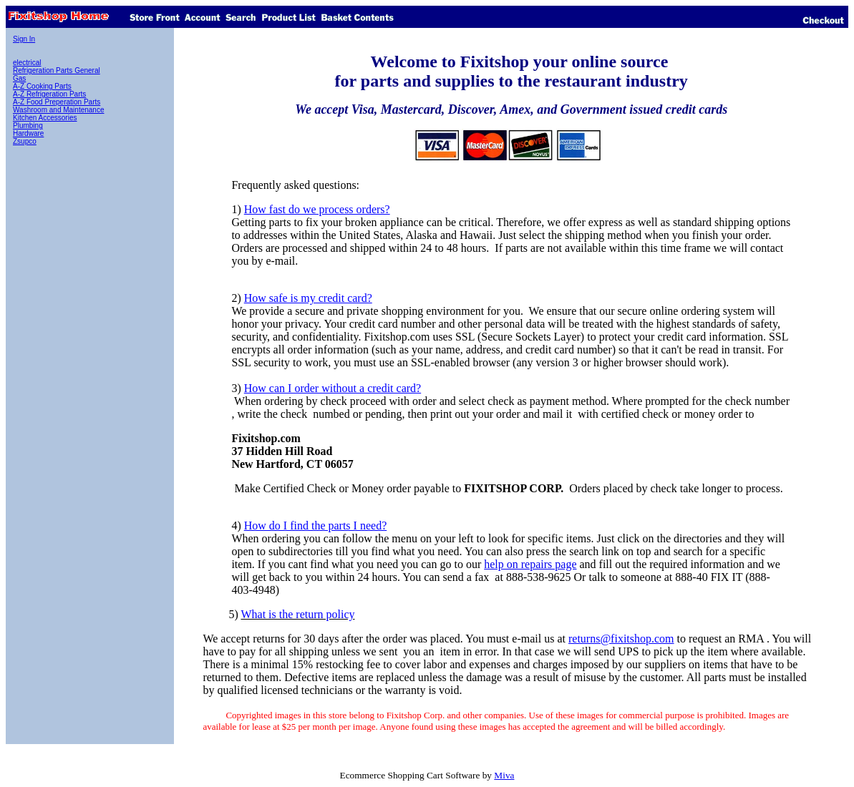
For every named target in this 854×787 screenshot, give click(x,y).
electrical (27, 63)
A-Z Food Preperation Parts (56, 102)
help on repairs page (530, 564)
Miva (504, 775)
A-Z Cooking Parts (42, 86)
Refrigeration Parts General (56, 70)
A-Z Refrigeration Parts (49, 94)
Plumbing (28, 125)
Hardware (28, 133)
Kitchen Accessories (45, 118)
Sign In (24, 39)
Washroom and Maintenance (58, 110)
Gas (19, 78)
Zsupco (25, 141)
